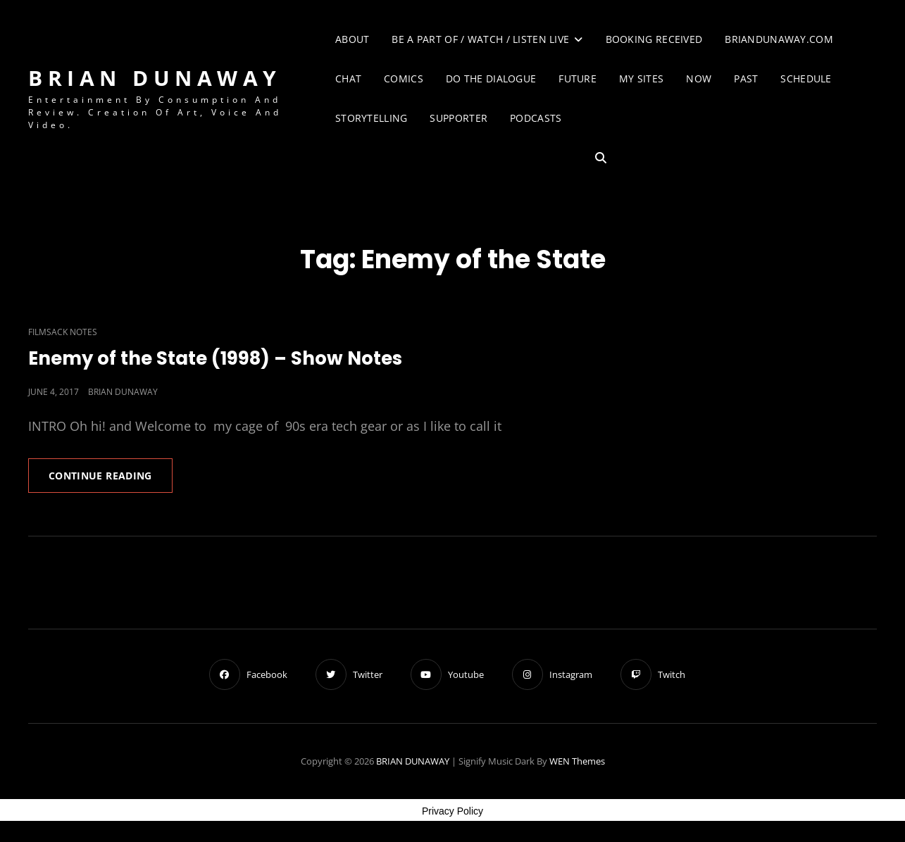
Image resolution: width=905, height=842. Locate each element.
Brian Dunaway (123, 392)
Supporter (458, 118)
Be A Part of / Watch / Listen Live (480, 39)
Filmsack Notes (62, 332)
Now (698, 78)
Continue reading (111, 480)
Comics (403, 78)
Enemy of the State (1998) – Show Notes (215, 358)
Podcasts (535, 118)
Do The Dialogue (491, 78)
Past (746, 78)
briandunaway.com (779, 39)
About (352, 39)
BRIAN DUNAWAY (155, 77)
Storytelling (371, 118)
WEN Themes (577, 761)
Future (577, 78)
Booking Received (654, 39)
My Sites (641, 78)
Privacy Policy (452, 811)
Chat (348, 78)
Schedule (805, 78)
